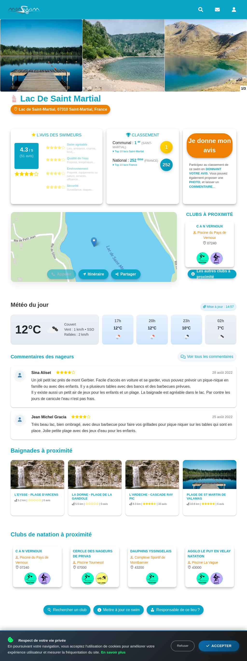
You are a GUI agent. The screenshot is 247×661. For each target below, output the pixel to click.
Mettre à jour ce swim (118, 610)
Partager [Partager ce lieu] (126, 274)
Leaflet (172, 279)
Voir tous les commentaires (207, 356)
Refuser (183, 646)
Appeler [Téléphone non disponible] (61, 274)
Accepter (219, 646)
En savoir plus (113, 652)
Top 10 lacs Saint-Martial (128, 151)
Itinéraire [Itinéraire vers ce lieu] (93, 274)
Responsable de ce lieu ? (175, 610)
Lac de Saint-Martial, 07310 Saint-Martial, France (60, 109)
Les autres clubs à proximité (210, 274)
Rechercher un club (67, 610)
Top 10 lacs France (125, 164)
